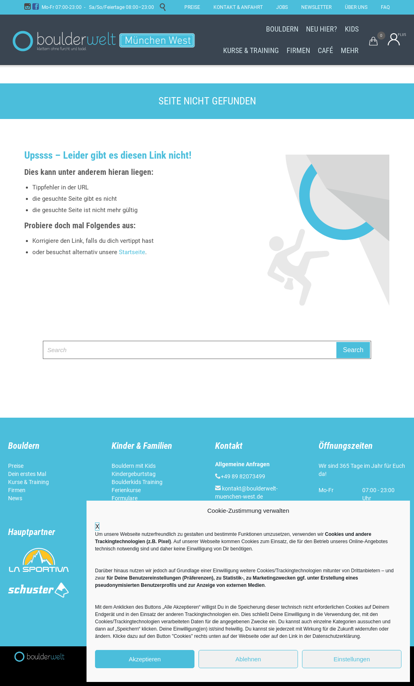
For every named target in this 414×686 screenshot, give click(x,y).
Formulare (124, 498)
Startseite (132, 252)
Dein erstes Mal (27, 474)
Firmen (16, 490)
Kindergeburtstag (134, 474)
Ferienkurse (126, 490)
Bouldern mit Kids (134, 466)
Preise (15, 466)
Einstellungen (352, 659)
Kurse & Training (28, 482)
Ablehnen (248, 659)
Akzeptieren (145, 659)
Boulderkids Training (137, 482)
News (15, 498)
